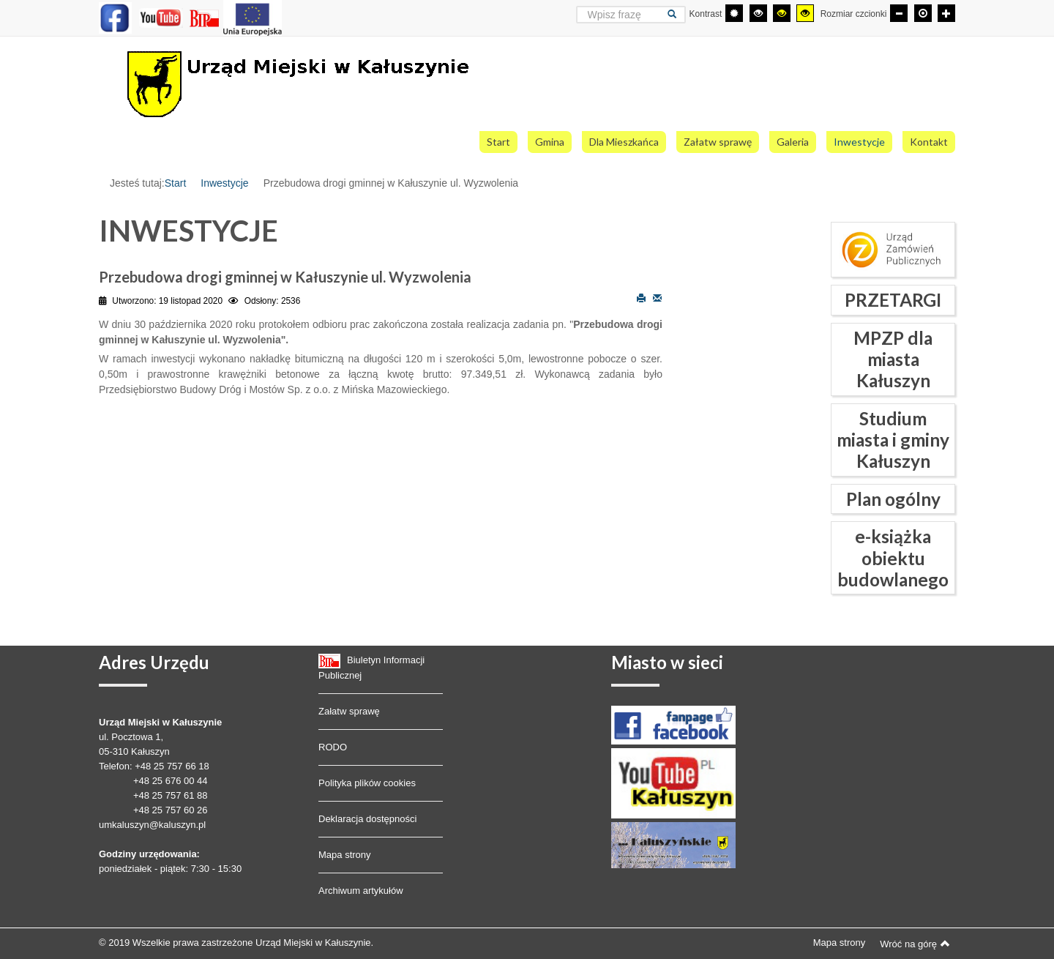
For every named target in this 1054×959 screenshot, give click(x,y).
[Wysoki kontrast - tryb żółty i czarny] (805, 13)
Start (176, 183)
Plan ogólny (893, 499)
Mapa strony (344, 854)
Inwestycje (224, 183)
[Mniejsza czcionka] (899, 13)
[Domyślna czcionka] (923, 13)
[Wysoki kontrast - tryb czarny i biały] (758, 13)
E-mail (657, 297)
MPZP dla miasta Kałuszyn (892, 359)
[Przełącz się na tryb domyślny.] (734, 13)
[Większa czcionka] (946, 13)
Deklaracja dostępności (367, 818)
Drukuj (641, 297)
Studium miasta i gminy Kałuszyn (893, 440)
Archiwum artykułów (360, 890)
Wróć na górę (915, 943)
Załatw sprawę (349, 711)
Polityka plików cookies (367, 782)
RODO (332, 747)
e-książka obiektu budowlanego (893, 558)
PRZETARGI (893, 299)
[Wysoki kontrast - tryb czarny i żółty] (781, 13)
